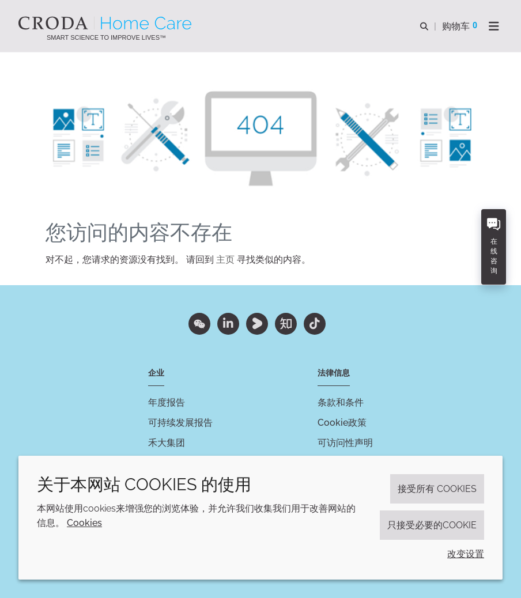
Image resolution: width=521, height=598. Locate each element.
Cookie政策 (342, 422)
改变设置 (465, 553)
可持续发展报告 (180, 422)
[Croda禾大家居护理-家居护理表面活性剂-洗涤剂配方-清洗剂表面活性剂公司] (106, 23)
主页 (225, 259)
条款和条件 (341, 402)
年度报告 (166, 402)
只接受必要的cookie (432, 525)
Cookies (84, 522)
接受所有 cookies (437, 488)
